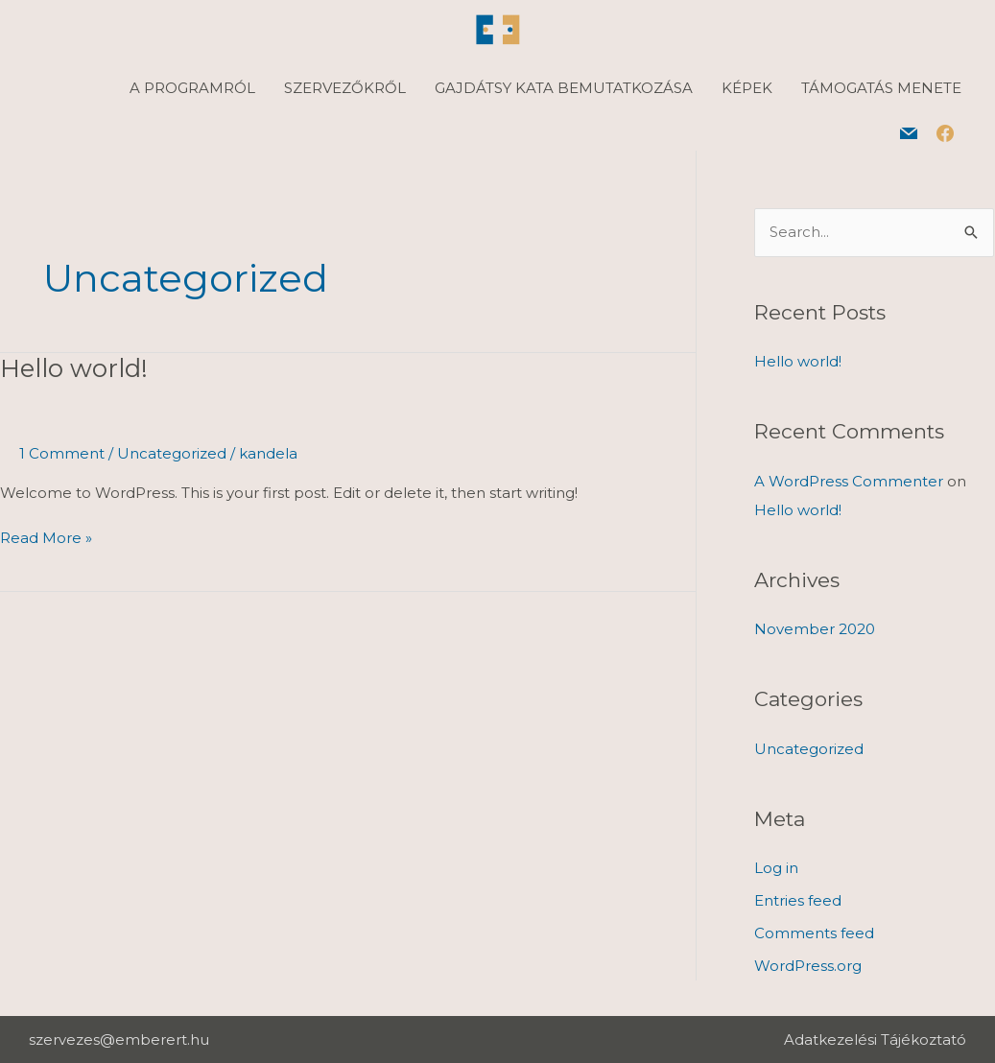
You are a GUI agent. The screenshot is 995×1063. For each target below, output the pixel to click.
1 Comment (62, 453)
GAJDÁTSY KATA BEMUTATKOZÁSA (564, 88)
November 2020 (814, 629)
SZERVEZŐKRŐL (345, 88)
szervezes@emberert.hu (119, 1039)
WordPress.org (808, 966)
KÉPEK (747, 88)
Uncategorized (171, 453)
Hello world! (74, 368)
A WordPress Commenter (848, 481)
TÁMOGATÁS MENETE (881, 88)
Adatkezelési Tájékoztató (875, 1039)
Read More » (46, 537)
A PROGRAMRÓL (192, 88)
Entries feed (797, 900)
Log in (776, 868)
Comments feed (814, 933)
